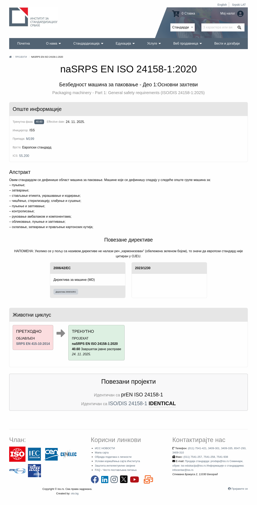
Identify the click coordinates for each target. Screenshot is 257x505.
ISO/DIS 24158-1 (127, 403)
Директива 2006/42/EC (66, 292)
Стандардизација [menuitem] (86, 43)
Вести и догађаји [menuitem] (227, 43)
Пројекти (21, 57)
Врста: (17, 147)
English (222, 4)
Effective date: (56, 121)
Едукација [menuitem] (123, 43)
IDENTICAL (162, 403)
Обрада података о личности (113, 456)
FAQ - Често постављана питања (116, 469)
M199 (30, 139)
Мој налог (232, 13)
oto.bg (75, 493)
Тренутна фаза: (23, 121)
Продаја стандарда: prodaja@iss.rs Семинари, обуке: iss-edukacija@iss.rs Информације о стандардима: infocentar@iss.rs (208, 465)
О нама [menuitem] (51, 43)
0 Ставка (183, 13)
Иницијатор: (21, 130)
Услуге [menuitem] (152, 43)
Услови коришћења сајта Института (117, 461)
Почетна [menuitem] (23, 43)
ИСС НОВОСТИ (105, 448)
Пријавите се (240, 488)
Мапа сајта (102, 452)
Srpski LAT (239, 4)
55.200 (24, 155)
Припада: (19, 138)
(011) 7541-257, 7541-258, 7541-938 (205, 456)
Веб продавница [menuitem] (185, 43)
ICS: (15, 155)
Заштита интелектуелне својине (115, 465)
